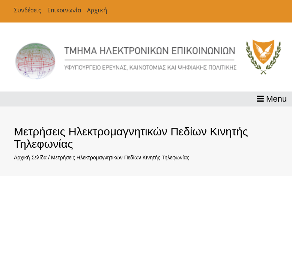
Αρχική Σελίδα (30, 157)
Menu (272, 99)
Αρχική (97, 10)
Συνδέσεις (27, 10)
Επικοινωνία (64, 10)
